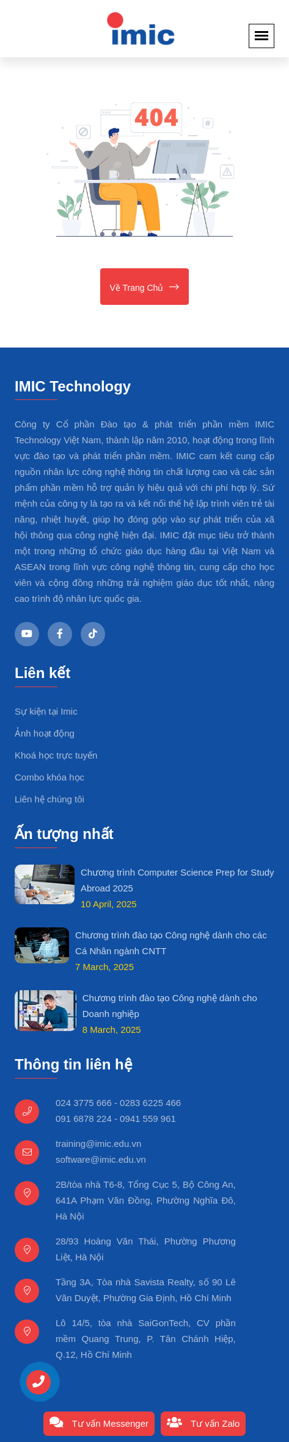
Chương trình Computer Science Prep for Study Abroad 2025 (177, 880)
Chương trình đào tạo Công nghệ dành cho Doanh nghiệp (169, 1006)
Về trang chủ (145, 287)
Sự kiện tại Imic (46, 711)
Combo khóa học (49, 777)
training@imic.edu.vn (98, 1143)
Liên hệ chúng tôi (49, 799)
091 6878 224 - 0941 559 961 (116, 1118)
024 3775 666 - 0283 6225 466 (118, 1103)
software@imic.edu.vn (101, 1159)
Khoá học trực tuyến (56, 755)
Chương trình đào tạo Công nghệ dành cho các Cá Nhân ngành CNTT (171, 943)
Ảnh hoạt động (45, 733)
